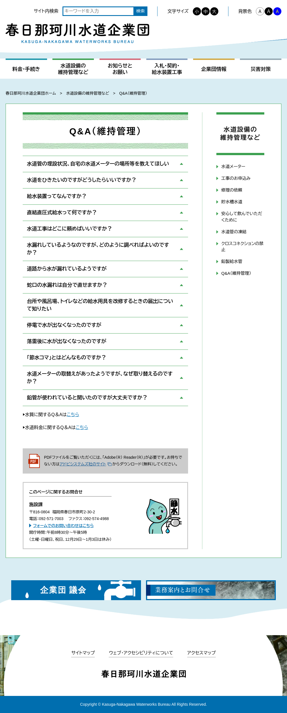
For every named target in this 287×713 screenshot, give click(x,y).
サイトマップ (83, 653)
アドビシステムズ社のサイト (83, 464)
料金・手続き (26, 69)
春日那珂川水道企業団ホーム (31, 93)
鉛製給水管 (231, 261)
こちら (73, 414)
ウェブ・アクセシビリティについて (141, 653)
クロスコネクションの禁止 (242, 246)
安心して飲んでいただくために (241, 216)
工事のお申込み (235, 178)
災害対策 (261, 69)
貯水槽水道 (231, 201)
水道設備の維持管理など (73, 69)
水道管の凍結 (233, 231)
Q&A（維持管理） (236, 273)
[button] (105, 164)
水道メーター (233, 166)
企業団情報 (213, 69)
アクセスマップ (201, 653)
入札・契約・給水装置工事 (167, 69)
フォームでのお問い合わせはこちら (63, 525)
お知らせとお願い (120, 69)
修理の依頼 (231, 190)
